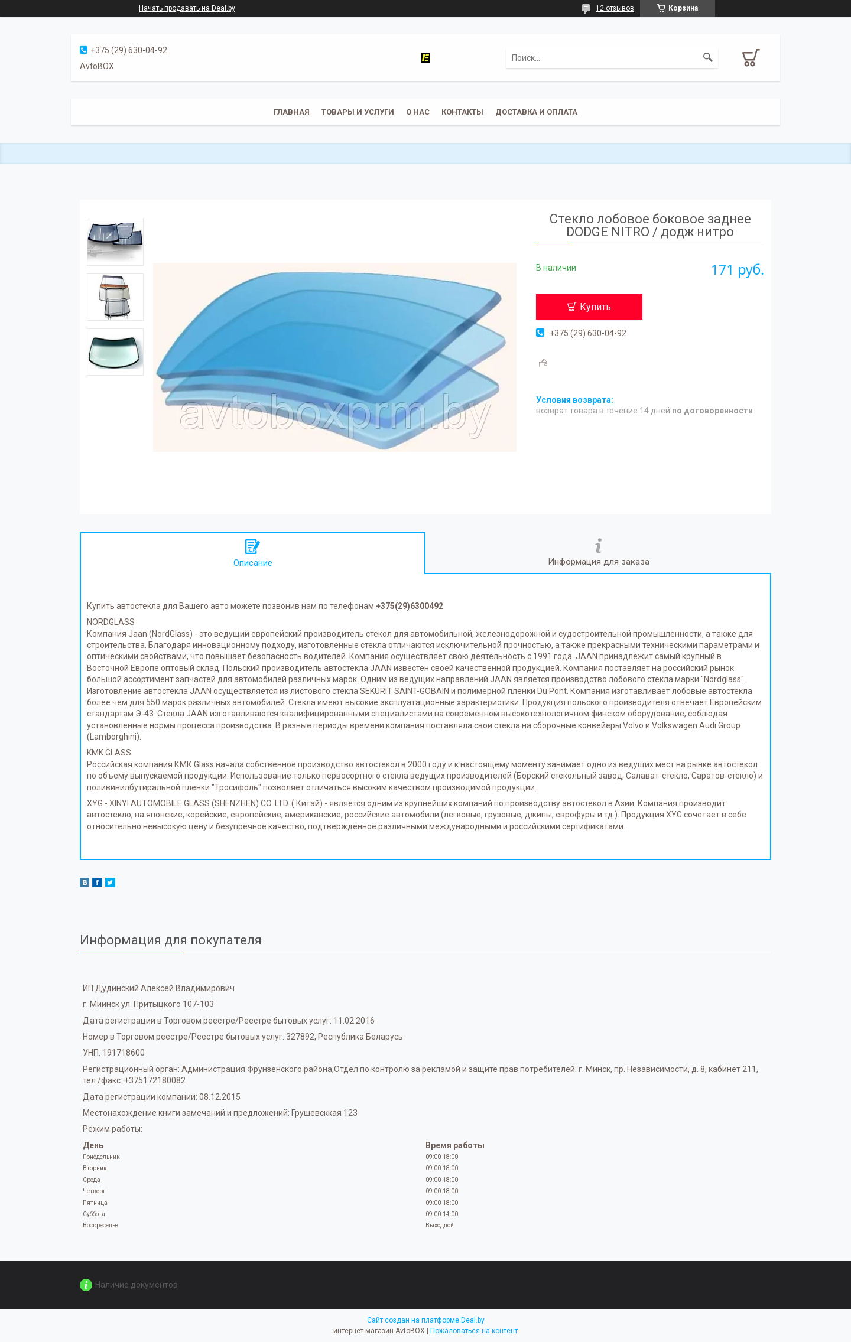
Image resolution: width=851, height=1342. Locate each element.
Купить (595, 306)
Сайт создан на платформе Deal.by (426, 1320)
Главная (292, 112)
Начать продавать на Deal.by (187, 8)
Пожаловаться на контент (474, 1331)
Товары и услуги (357, 112)
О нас (418, 112)
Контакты (462, 112)
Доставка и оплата (536, 112)
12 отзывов (615, 8)
